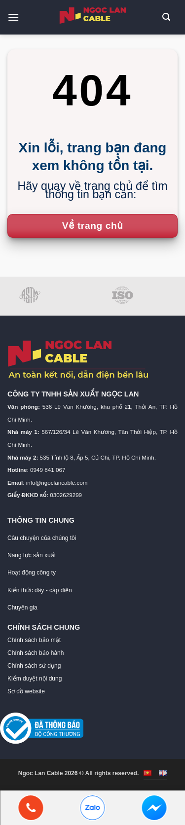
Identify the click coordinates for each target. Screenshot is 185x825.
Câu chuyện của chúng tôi (41, 538)
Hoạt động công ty (31, 572)
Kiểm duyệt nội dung (34, 678)
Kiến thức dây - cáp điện (39, 590)
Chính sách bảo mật (34, 640)
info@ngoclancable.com (57, 482)
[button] (17, 17)
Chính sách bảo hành (35, 652)
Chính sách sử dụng (34, 665)
